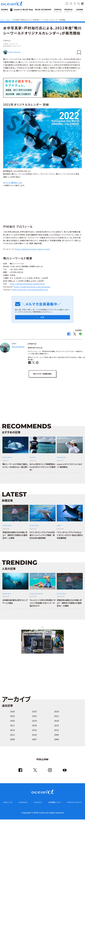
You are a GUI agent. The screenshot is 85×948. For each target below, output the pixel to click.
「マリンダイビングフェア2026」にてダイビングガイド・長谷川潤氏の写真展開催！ (70, 535)
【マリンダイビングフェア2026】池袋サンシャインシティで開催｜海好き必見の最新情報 (42, 535)
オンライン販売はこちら (12, 182)
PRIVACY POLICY (74, 803)
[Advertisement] (42, 205)
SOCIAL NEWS (7, 457)
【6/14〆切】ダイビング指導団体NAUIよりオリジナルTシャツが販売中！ (42, 467)
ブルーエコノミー (43, 11)
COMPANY (23, 803)
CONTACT (38, 803)
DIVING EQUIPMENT (36, 594)
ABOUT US (7, 803)
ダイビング (4, 11)
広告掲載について (54, 803)
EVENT (59, 525)
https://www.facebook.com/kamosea (32, 286)
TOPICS (7, 40)
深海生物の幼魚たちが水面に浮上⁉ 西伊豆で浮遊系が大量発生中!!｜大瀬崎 (14, 535)
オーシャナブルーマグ (21, 11)
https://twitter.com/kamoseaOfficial (30, 289)
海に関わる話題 (58, 11)
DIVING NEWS (61, 457)
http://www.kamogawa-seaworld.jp (27, 283)
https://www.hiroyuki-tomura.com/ (32, 249)
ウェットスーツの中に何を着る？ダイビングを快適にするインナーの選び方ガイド (42, 603)
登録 (42, 317)
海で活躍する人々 (68, 11)
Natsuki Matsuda (14, 52)
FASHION (33, 457)
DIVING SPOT (6, 594)
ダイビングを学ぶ (79, 11)
